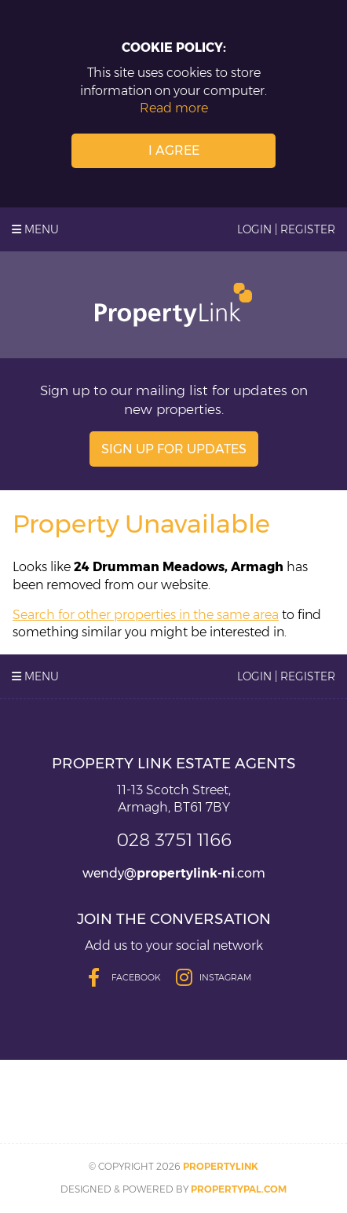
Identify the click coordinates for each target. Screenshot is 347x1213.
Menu (35, 229)
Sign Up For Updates (174, 449)
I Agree (173, 150)
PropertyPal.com (239, 1189)
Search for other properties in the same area (146, 614)
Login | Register (286, 229)
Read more (174, 108)
